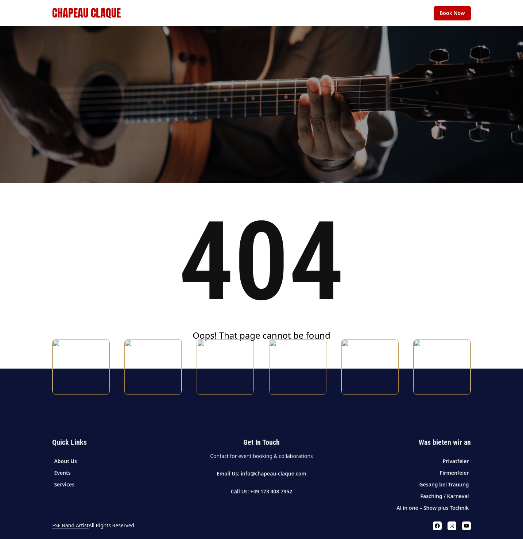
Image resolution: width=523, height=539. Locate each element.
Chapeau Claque (86, 13)
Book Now (452, 12)
